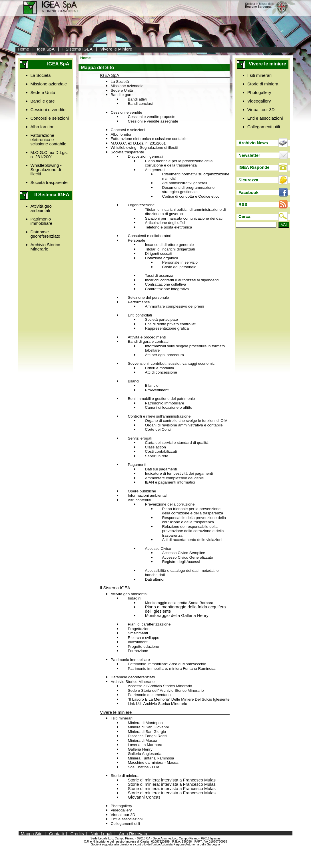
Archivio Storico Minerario (45, 246)
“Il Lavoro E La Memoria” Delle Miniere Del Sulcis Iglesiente (178, 699)
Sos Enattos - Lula (143, 767)
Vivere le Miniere (116, 49)
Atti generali (155, 170)
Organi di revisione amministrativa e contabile (183, 425)
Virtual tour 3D (123, 815)
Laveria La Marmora (145, 745)
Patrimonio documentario (149, 695)
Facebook (248, 192)
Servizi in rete (156, 456)
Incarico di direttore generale (169, 244)
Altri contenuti (139, 500)
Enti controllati (140, 315)
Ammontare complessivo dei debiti (174, 478)
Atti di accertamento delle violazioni (192, 540)
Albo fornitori (43, 126)
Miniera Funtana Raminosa (151, 758)
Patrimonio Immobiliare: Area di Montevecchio (167, 664)
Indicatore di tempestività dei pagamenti (179, 473)
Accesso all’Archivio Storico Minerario (160, 686)
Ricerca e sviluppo (143, 637)
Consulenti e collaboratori (149, 236)
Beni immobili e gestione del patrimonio (161, 398)
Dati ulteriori (155, 579)
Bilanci (133, 381)
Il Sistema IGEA (77, 49)
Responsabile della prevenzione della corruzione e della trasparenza (194, 520)
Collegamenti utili (125, 823)
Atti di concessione (161, 372)
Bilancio (151, 385)
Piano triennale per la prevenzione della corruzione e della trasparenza (178, 163)
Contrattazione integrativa (167, 289)
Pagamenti (137, 464)
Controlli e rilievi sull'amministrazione (159, 416)
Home (23, 49)
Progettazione (139, 629)
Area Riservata (133, 833)
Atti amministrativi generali (184, 183)
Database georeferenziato (45, 233)
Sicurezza (248, 179)
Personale (136, 240)
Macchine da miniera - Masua (153, 762)
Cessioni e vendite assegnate (153, 121)
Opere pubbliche (142, 491)
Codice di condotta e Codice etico (190, 196)
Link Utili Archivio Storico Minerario (157, 703)
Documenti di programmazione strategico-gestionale (188, 189)
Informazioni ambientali (147, 495)
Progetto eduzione (143, 646)
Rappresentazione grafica (167, 328)
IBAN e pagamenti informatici (170, 482)
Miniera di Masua (142, 740)
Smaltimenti (138, 633)
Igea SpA (46, 49)
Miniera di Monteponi (145, 723)
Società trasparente (49, 182)
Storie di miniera (125, 775)
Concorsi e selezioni (50, 118)
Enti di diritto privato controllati (170, 324)
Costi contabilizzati (161, 451)
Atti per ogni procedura (164, 355)
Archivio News (253, 142)
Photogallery (121, 806)
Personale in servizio (180, 262)
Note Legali (101, 833)
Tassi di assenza (159, 275)
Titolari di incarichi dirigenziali (170, 249)
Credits (77, 833)
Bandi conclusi (140, 103)
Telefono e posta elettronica (168, 227)
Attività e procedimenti (147, 337)
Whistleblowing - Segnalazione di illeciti (46, 169)
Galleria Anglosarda (144, 753)
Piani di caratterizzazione (149, 624)
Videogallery (121, 810)
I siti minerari (122, 718)
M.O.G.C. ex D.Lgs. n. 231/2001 (49, 154)
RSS (242, 204)
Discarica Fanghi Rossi (147, 736)
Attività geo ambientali (41, 208)
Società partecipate (161, 319)
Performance (139, 302)
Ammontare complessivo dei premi (174, 306)
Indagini (134, 598)
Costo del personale (179, 267)
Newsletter (249, 155)
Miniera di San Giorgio (147, 731)
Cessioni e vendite (48, 109)
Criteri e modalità (159, 368)
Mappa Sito (32, 833)
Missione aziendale (49, 83)
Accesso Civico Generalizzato (187, 557)
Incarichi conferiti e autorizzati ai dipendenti (181, 280)
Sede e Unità (43, 92)
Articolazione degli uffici (165, 222)
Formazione (138, 651)
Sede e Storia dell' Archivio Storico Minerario (166, 690)
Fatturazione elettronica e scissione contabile (49, 139)
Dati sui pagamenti (161, 469)
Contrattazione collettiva (165, 284)
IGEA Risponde (254, 167)
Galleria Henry (140, 749)
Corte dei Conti (157, 429)
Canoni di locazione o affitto (168, 407)
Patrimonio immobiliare (42, 221)
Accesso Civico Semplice (183, 553)
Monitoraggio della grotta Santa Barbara (179, 603)
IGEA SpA (109, 75)
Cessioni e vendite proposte (151, 117)
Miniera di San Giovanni (148, 727)
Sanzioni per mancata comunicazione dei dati (183, 218)
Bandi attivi (137, 99)
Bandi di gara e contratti (148, 341)
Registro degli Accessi (181, 562)
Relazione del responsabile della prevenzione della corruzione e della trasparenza (193, 531)
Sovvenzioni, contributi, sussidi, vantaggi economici (171, 363)
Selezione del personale (148, 297)
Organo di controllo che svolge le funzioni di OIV (186, 420)
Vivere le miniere (116, 712)
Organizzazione (141, 205)
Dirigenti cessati (158, 253)
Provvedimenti (157, 390)
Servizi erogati (140, 438)
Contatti (56, 833)
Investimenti (138, 642)
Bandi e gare (43, 101)
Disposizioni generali (145, 156)
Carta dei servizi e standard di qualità (176, 442)
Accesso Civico (158, 548)
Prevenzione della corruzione (169, 504)
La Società (41, 75)
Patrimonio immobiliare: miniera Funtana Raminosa (171, 668)
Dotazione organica (161, 258)
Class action (155, 447)
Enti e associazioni (127, 819)
